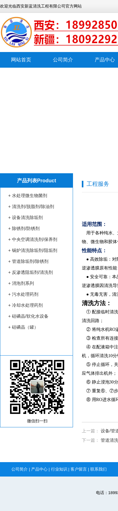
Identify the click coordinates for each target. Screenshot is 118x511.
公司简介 (63, 59)
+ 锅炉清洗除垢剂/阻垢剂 (32, 250)
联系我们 (98, 469)
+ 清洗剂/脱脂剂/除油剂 (31, 206)
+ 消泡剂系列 (21, 283)
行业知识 (59, 469)
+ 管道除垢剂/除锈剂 (28, 261)
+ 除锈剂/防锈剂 (24, 228)
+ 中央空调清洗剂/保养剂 (32, 239)
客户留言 (78, 469)
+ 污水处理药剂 (23, 294)
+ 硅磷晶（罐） (23, 327)
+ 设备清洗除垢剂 (25, 217)
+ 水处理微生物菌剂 (27, 195)
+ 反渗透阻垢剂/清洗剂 (30, 272)
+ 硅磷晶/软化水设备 (28, 316)
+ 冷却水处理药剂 (25, 305)
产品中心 (39, 469)
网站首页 (21, 59)
